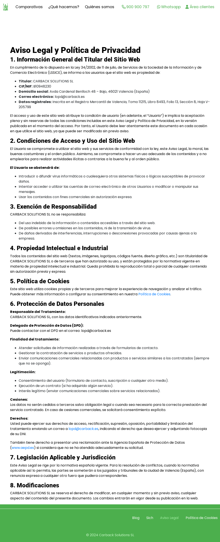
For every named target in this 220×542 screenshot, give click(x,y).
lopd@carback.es (83, 428)
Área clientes (199, 7)
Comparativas (29, 6)
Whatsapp (169, 7)
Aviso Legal (169, 517)
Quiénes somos (99, 6)
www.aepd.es (23, 447)
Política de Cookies (154, 294)
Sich (149, 517)
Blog (135, 517)
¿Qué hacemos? (63, 6)
